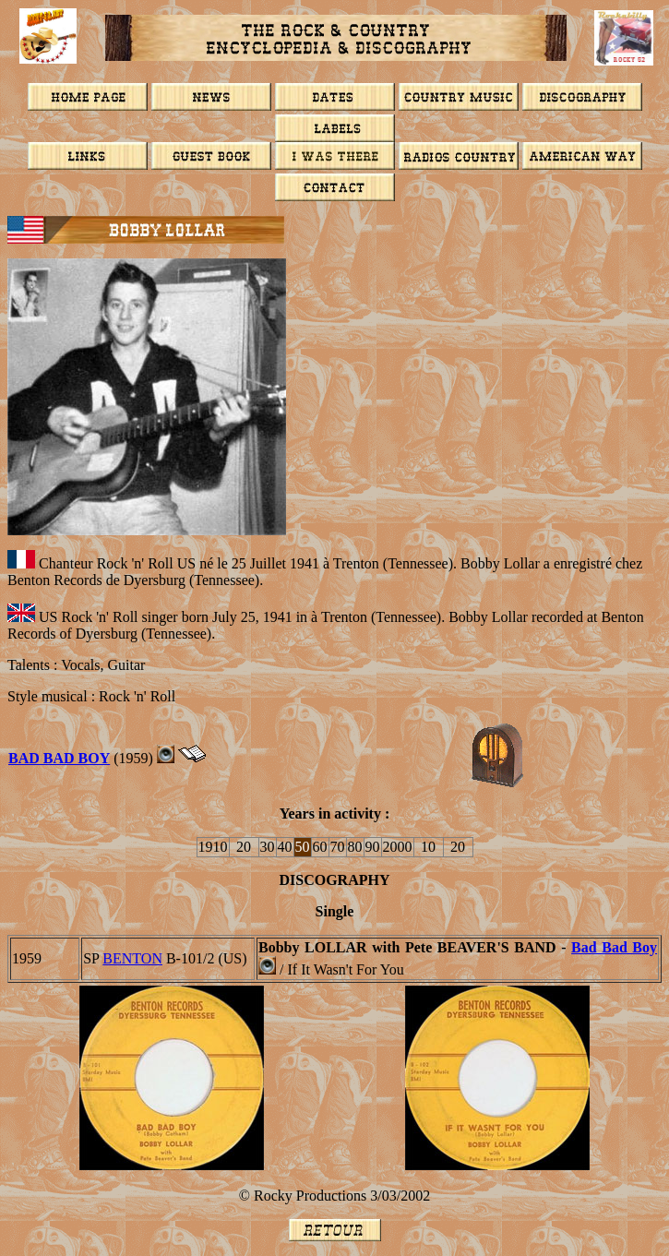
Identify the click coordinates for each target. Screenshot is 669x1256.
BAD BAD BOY (59, 758)
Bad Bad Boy (614, 947)
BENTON (132, 958)
